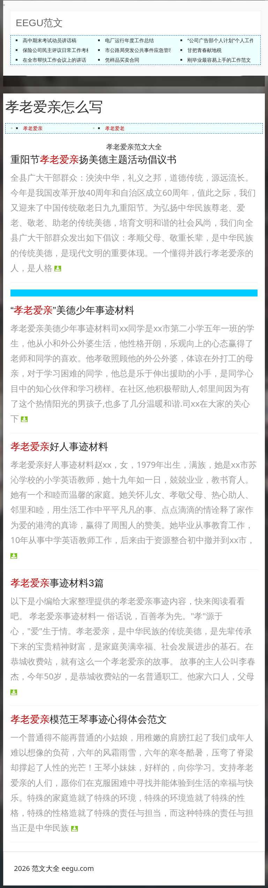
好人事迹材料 (59, 449)
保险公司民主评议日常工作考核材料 (62, 50)
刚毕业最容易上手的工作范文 (219, 60)
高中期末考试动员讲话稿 (49, 40)
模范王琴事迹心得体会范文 (88, 721)
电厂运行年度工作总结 (129, 40)
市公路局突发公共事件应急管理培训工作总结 (154, 50)
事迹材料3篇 (57, 585)
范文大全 (46, 870)
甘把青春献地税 (204, 50)
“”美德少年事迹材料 (72, 312)
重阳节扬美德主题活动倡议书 (93, 162)
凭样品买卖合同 (122, 60)
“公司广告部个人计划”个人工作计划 (225, 40)
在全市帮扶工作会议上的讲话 (54, 60)
